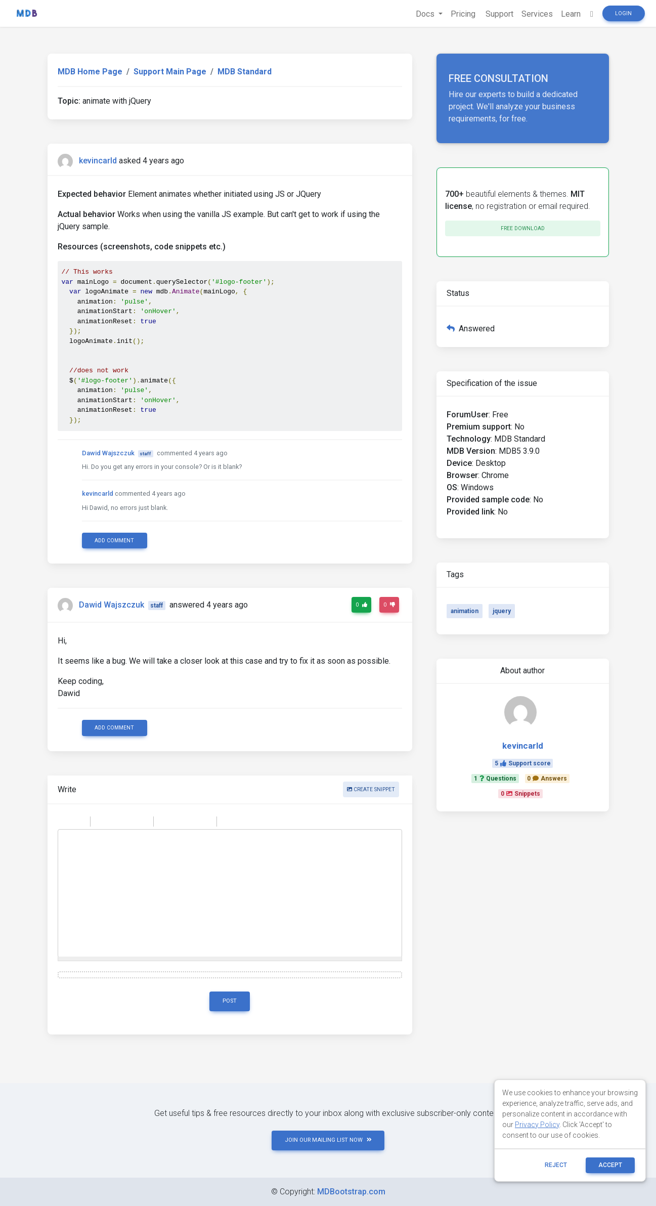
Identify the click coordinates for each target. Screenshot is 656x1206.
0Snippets (520, 793)
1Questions (495, 778)
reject (556, 1165)
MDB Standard (244, 71)
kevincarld (98, 160)
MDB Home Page (90, 71)
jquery (502, 611)
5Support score (523, 763)
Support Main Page (170, 71)
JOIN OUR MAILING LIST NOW (328, 1140)
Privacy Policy (537, 1125)
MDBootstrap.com (351, 1191)
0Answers (547, 778)
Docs (426, 14)
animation (464, 611)
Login (623, 13)
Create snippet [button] (371, 789)
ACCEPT (610, 1165)
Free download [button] (523, 228)
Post (230, 1001)
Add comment (114, 540)
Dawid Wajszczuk (108, 453)
